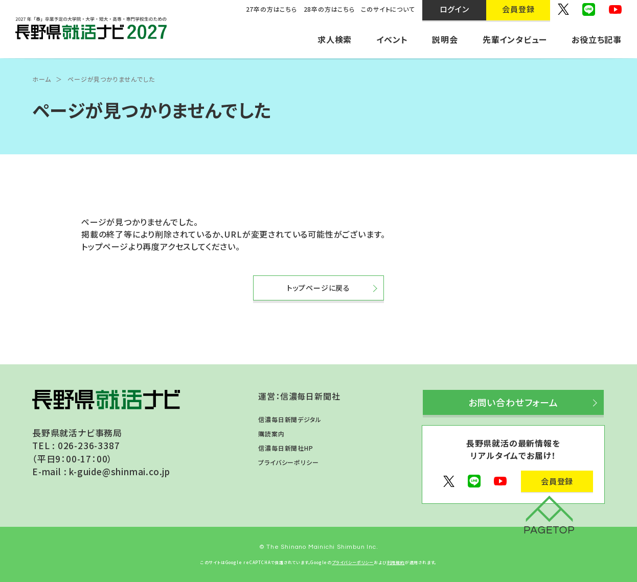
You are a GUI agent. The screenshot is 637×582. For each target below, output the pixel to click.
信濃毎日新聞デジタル (289, 419)
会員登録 (557, 481)
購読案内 (271, 433)
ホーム (41, 79)
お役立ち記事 (597, 39)
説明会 (445, 39)
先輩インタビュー (515, 39)
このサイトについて (388, 9)
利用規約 (396, 562)
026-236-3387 (89, 445)
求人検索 (334, 39)
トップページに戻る (318, 288)
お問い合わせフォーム (513, 402)
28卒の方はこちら (329, 9)
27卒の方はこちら (271, 9)
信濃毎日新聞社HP (285, 448)
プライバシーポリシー (288, 462)
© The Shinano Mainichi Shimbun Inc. (318, 547)
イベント (391, 39)
